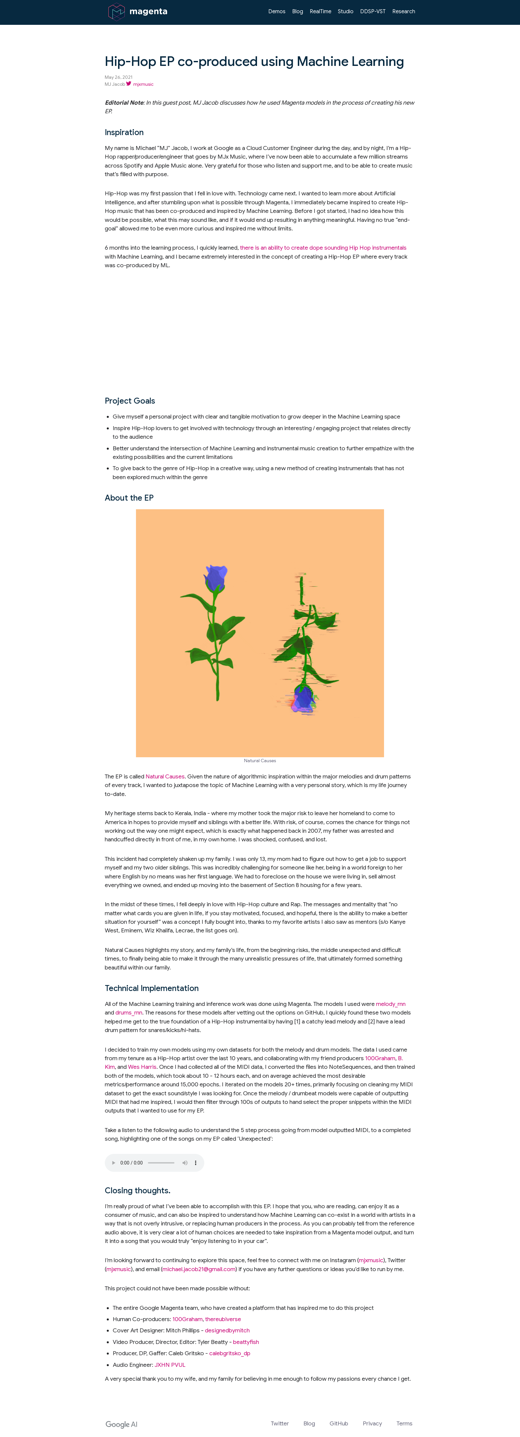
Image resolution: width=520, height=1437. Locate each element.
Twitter (280, 1423)
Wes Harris (142, 1066)
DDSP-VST (373, 11)
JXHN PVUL (170, 1364)
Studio (346, 11)
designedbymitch (227, 1330)
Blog (297, 11)
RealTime (320, 11)
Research (403, 11)
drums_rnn (128, 1012)
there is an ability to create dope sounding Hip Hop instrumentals (323, 247)
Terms (405, 1423)
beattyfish (246, 1342)
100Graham (380, 1058)
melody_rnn (391, 1004)
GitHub (339, 1423)
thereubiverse (223, 1319)
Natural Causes (165, 776)
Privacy (372, 1423)
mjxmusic (371, 1260)
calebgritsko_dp (229, 1353)
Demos (277, 11)
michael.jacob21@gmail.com (198, 1269)
